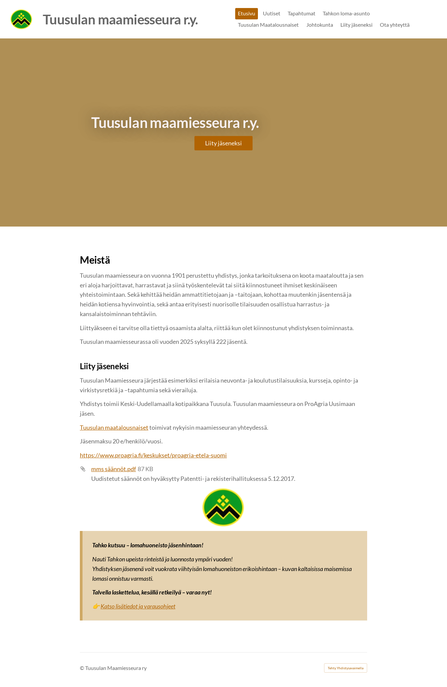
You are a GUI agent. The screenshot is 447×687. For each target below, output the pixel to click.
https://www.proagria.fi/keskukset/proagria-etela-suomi (153, 455)
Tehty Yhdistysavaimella (345, 668)
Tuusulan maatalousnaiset (114, 427)
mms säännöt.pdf (113, 468)
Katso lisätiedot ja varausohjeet (138, 606)
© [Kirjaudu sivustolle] (82, 668)
